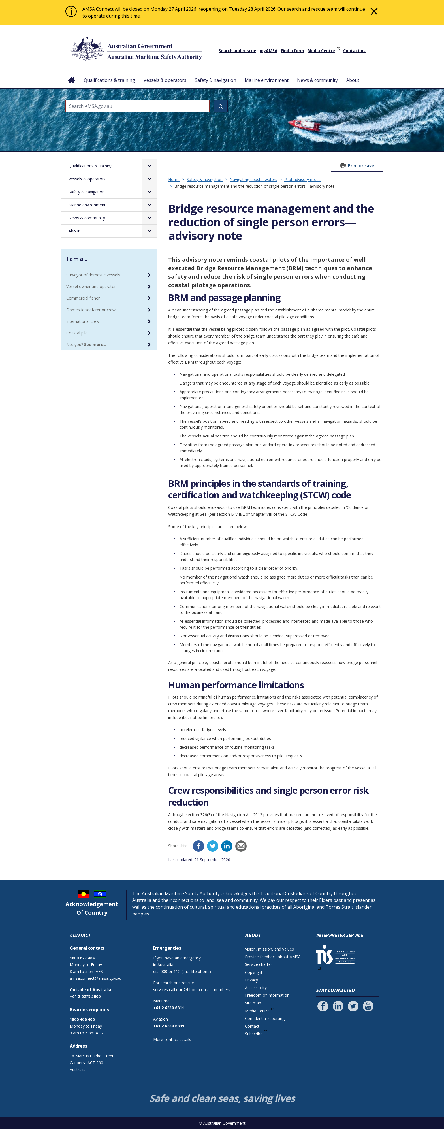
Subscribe (253, 1033)
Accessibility (256, 987)
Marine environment (267, 80)
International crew (82, 321)
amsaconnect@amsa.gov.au (95, 978)
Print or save (361, 165)
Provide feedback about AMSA (273, 956)
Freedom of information (267, 995)
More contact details (172, 1039)
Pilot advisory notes (302, 179)
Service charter (258, 964)
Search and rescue (237, 50)
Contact (252, 1026)
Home (71, 75)
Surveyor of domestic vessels (93, 275)
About (352, 80)
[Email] (241, 846)
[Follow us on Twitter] (353, 1006)
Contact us (354, 50)
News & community (317, 80)
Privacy (251, 980)
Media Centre (321, 50)
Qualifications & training (109, 80)
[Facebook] (198, 846)
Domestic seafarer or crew (91, 309)
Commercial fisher (83, 298)
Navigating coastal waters (253, 179)
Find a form (292, 50)
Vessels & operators (165, 80)
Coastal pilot (77, 333)
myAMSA (269, 50)
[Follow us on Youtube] (368, 1006)
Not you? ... (86, 344)
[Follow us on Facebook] (322, 1006)
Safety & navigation (215, 80)
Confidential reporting (265, 1018)
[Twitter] (212, 846)
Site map (253, 1003)
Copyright (253, 972)
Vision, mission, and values (269, 949)
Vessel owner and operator (91, 286)
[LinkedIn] (226, 846)
